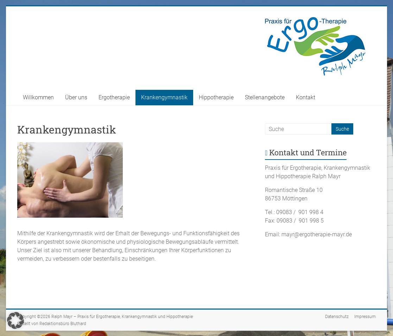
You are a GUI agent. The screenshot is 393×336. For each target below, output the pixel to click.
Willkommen (38, 97)
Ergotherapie (114, 97)
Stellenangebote (265, 97)
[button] (15, 320)
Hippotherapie (216, 97)
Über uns (76, 97)
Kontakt (305, 97)
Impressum (365, 316)
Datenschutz (337, 316)
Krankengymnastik (164, 97)
